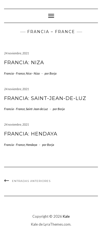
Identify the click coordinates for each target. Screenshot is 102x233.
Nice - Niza (33, 73)
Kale (66, 216)
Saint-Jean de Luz (37, 109)
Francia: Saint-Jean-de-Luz (45, 98)
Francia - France (14, 73)
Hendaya (31, 144)
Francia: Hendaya (30, 134)
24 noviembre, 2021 (16, 53)
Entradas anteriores (31, 181)
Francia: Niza (24, 63)
